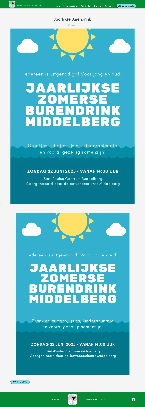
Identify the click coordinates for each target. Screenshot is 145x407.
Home (57, 6)
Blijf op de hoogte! (126, 6)
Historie (97, 6)
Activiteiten (86, 6)
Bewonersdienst (70, 6)
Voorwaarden (91, 399)
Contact (108, 6)
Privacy (102, 399)
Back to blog (20, 382)
